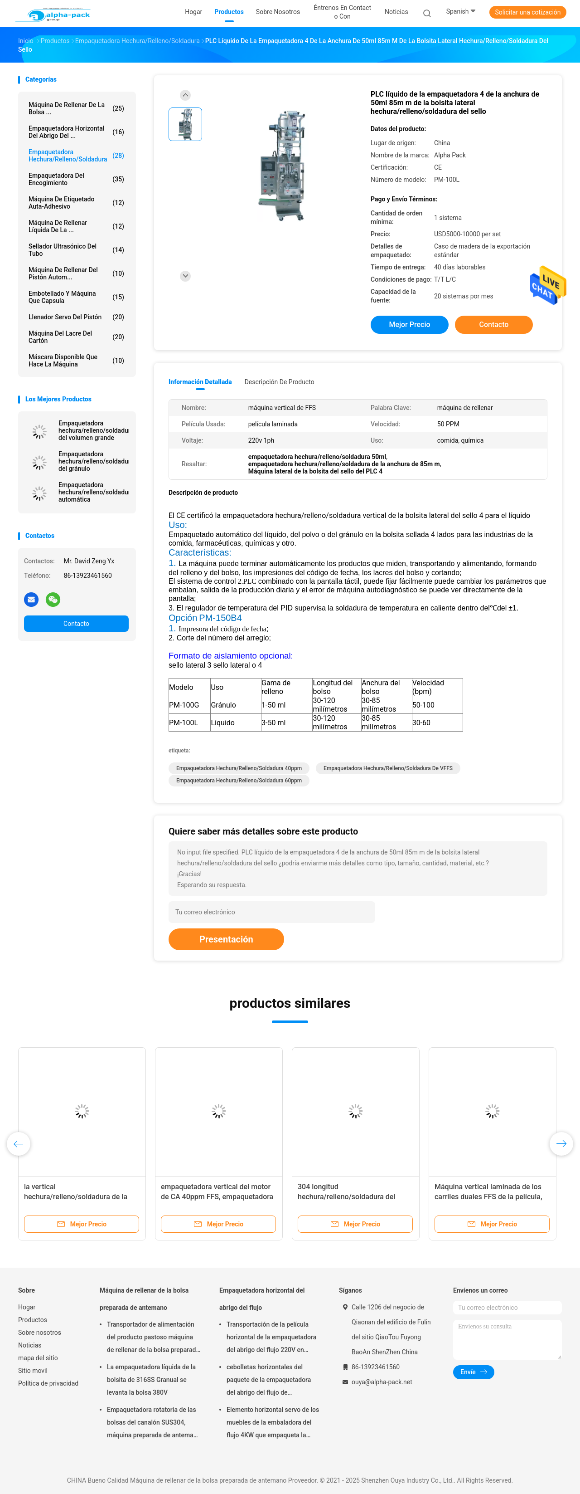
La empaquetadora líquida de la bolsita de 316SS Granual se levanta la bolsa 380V (151, 1379)
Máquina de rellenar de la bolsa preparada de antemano (144, 1299)
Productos (32, 1319)
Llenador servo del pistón (76, 317)
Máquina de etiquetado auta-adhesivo (76, 202)
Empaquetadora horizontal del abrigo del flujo (261, 1299)
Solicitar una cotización (528, 12)
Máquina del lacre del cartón (76, 337)
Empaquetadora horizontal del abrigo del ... (76, 132)
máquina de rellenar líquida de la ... (76, 226)
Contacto (76, 623)
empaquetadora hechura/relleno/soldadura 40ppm (239, 768)
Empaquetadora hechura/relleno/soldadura (76, 155)
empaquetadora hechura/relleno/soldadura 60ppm (239, 780)
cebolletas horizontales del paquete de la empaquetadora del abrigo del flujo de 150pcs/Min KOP (269, 1381)
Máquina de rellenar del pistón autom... (76, 273)
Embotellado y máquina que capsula (76, 297)
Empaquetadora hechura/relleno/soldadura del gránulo (93, 461)
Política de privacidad (48, 1383)
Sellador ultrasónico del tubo (76, 250)
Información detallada (200, 382)
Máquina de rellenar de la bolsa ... (76, 108)
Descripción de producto (279, 382)
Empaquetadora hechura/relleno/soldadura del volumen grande (93, 430)
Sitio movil (33, 1370)
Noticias (30, 1345)
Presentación (226, 939)
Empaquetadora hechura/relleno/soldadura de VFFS (388, 768)
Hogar (26, 1307)
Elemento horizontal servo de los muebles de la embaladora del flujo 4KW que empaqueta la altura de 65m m (273, 1423)
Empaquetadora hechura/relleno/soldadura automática (93, 492)
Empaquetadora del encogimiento (76, 179)
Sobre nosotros (39, 1332)
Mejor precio (409, 324)
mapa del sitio (38, 1358)
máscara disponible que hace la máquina (76, 360)
